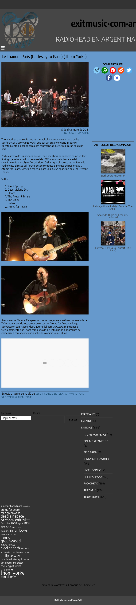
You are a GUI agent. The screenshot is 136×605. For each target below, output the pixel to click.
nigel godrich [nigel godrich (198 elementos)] (10, 548)
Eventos (86, 420)
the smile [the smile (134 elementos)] (7, 569)
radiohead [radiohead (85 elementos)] (6, 559)
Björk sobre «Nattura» (113, 175)
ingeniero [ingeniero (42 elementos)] (5, 531)
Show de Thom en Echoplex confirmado (112, 216)
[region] (113, 111)
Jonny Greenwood (96, 459)
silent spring (9, 397)
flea (60, 393)
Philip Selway (93, 477)
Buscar (37, 413)
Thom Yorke (82, 132)
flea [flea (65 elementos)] (2, 523)
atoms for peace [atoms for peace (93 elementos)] (10, 509)
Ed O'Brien (90, 452)
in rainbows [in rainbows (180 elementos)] (18, 530)
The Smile (90, 490)
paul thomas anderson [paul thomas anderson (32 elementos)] (20, 552)
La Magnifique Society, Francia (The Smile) (112, 207)
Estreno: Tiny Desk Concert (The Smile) (113, 249)
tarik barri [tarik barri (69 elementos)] (6, 562)
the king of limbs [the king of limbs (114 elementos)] (11, 566)
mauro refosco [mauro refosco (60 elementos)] (8, 544)
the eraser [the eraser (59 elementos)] (18, 562)
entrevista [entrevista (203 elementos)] (22, 519)
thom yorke (24, 397)
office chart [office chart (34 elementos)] (25, 548)
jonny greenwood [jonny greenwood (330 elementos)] (11, 539)
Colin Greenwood (96, 441)
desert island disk (46, 393)
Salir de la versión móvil (68, 600)
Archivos (6, 413)
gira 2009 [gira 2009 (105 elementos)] (24, 523)
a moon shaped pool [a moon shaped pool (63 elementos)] (11, 505)
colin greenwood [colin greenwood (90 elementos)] (10, 513)
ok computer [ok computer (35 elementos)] (6, 552)
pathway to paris (74, 393)
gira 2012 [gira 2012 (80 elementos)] (6, 526)
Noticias (69, 132)
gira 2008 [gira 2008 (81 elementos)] (11, 523)
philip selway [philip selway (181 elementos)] (10, 555)
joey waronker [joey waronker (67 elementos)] (8, 534)
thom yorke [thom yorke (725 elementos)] (12, 572)
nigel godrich (93, 470)
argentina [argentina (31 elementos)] (26, 506)
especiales (88, 414)
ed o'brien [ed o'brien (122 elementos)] (7, 520)
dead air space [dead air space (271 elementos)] (12, 516)
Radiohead (91, 483)
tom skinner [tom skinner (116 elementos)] (8, 576)
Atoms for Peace (95, 434)
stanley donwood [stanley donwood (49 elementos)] (21, 559)
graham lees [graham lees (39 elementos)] (17, 527)
